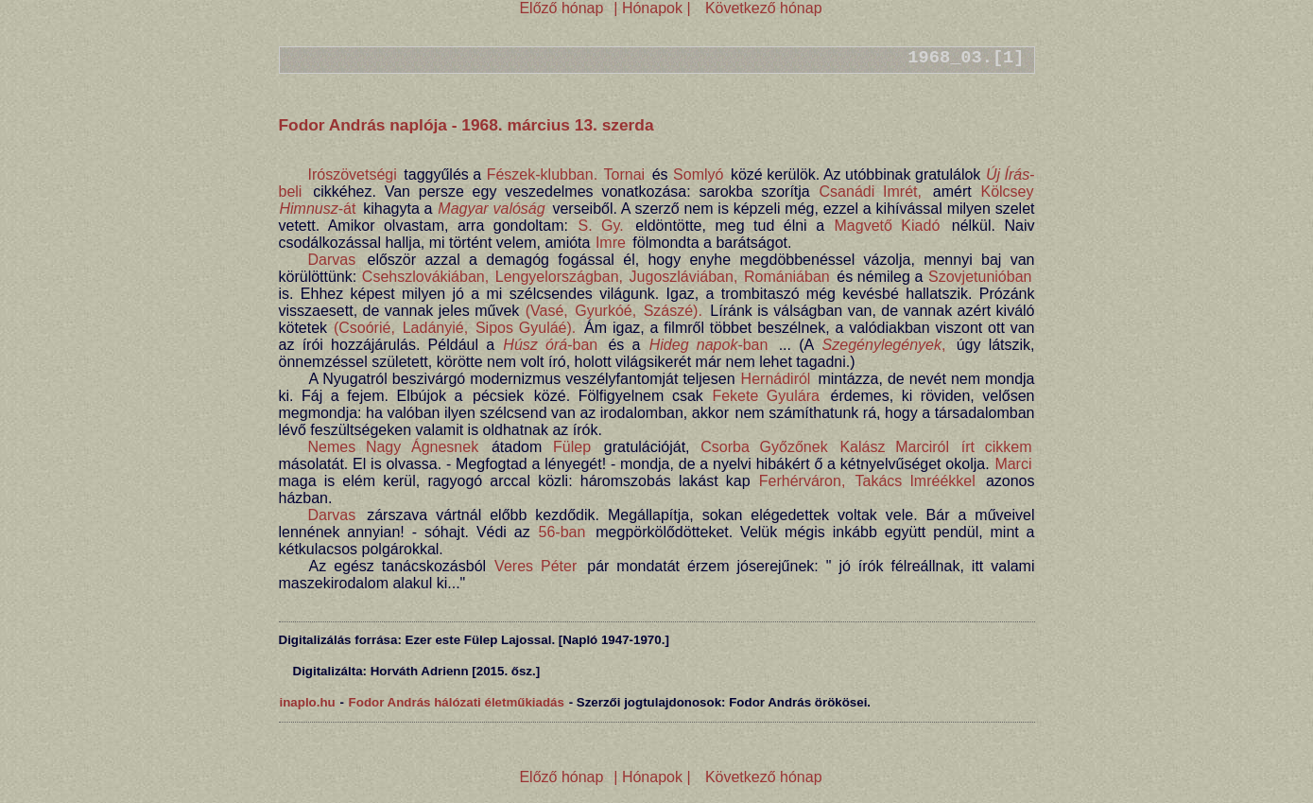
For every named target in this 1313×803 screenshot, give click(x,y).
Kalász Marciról (894, 447)
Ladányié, (435, 328)
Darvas (332, 260)
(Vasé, (547, 311)
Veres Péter (535, 566)
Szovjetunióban (979, 277)
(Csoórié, (364, 328)
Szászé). (673, 311)
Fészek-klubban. (542, 174)
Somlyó (698, 174)
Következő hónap (760, 8)
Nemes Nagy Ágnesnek (393, 447)
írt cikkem (996, 447)
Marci (1012, 464)
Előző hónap (561, 8)
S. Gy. (600, 226)
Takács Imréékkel (915, 481)
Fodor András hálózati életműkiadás (456, 702)
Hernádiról (776, 379)
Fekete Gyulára (766, 396)
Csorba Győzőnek (763, 447)
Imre (611, 243)
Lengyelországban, (559, 277)
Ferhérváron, (802, 481)
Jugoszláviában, (684, 277)
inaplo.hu (308, 702)
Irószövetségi (352, 174)
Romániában (787, 277)
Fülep (572, 447)
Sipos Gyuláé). (525, 328)
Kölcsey (1006, 191)
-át (318, 209)
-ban (550, 345)
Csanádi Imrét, (871, 191)
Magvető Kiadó (888, 226)
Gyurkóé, (605, 311)
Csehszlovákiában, (425, 277)
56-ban (562, 532)
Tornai (625, 174)
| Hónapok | (652, 8)
